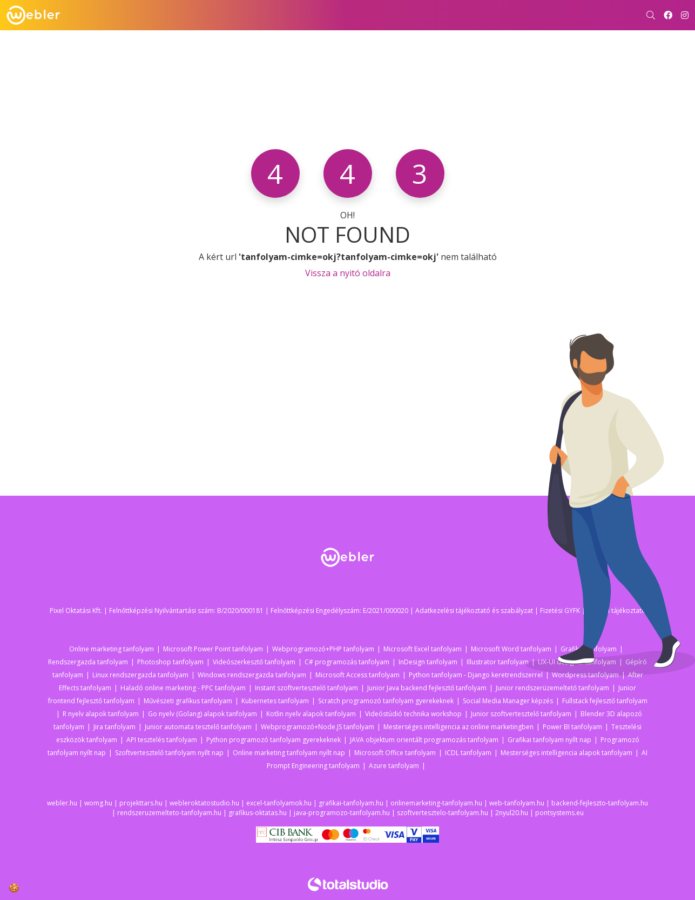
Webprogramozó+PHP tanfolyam (323, 649)
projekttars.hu (141, 803)
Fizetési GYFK (560, 610)
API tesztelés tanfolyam (161, 739)
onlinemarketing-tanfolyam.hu (436, 803)
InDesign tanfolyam (428, 661)
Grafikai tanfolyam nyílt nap (549, 739)
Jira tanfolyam (114, 726)
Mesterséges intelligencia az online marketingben (458, 726)
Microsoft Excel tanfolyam (422, 649)
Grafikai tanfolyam (589, 649)
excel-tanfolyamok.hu (279, 803)
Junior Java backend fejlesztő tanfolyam (427, 687)
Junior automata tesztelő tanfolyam (198, 726)
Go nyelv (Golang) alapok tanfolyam (202, 713)
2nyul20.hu (511, 812)
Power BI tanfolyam (572, 726)
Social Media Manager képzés (508, 700)
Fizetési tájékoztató (616, 610)
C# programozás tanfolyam (347, 661)
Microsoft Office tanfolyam (395, 752)
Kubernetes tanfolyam (275, 700)
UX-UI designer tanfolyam (577, 661)
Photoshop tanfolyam (170, 661)
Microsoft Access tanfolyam (357, 674)
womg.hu (98, 803)
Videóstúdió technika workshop (413, 713)
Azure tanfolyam (394, 765)
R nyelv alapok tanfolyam (101, 713)
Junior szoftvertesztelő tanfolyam (521, 713)
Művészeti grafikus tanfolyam (188, 700)
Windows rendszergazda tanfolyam (252, 674)
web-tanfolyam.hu (516, 803)
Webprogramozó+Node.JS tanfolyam (317, 726)
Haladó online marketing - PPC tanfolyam (183, 687)
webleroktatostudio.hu (204, 803)
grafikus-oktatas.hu (257, 812)
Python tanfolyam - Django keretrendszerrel (476, 674)
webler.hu (62, 803)
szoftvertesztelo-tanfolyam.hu (442, 812)
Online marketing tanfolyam (111, 649)
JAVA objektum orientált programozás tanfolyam (424, 739)
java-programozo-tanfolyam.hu (342, 812)
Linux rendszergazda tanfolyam (140, 674)
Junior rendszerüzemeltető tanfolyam (552, 687)
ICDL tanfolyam (468, 752)
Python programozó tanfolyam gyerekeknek (273, 739)
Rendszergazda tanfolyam (88, 661)
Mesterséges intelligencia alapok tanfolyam (566, 752)
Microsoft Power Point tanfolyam (213, 649)
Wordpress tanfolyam (585, 674)
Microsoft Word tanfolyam (511, 649)
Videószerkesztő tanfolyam (254, 661)
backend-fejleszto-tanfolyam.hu (599, 803)
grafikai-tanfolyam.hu (351, 803)
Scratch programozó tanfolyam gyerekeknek (386, 700)
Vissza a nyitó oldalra (347, 273)
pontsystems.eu (559, 812)
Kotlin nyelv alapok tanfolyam (311, 713)
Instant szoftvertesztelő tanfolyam (306, 687)
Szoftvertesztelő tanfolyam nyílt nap (169, 752)
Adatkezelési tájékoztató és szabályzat (474, 610)
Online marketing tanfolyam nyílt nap (289, 752)
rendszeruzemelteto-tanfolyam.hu (169, 812)
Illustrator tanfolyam (498, 661)
